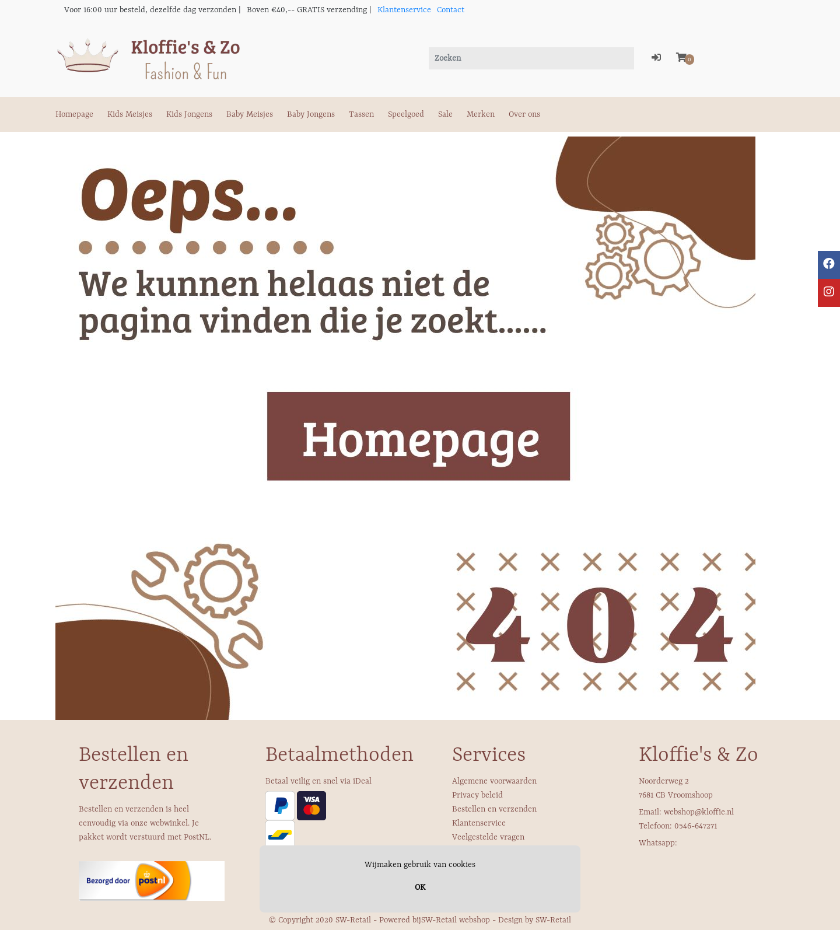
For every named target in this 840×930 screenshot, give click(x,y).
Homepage (74, 114)
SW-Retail (553, 920)
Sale (445, 114)
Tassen (361, 114)
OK (420, 887)
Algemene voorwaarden (494, 781)
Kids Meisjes (129, 114)
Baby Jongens (311, 114)
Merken (481, 114)
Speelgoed (406, 114)
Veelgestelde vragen (488, 837)
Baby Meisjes (249, 114)
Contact (450, 10)
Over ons (524, 114)
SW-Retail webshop (455, 920)
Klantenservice (404, 10)
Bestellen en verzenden (494, 809)
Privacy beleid (477, 795)
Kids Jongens (189, 114)
